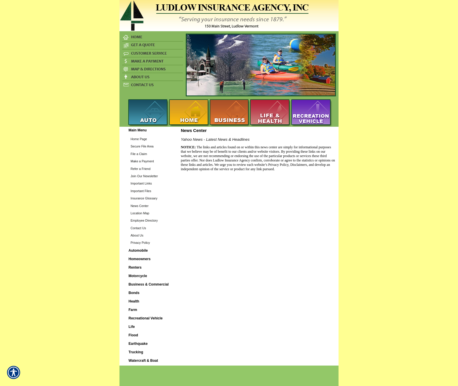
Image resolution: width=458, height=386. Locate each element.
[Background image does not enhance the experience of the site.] (148, 131)
